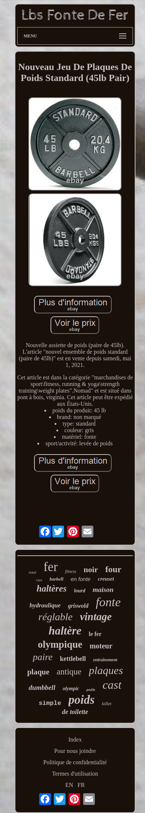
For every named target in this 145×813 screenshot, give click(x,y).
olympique (60, 644)
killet (106, 703)
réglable (55, 616)
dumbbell (42, 687)
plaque (38, 671)
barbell (56, 579)
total (32, 572)
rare (39, 580)
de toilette (75, 711)
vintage (96, 616)
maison (103, 589)
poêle (90, 689)
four (113, 569)
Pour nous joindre (75, 751)
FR (81, 785)
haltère (65, 630)
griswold (78, 606)
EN (69, 785)
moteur (101, 646)
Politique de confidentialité (75, 762)
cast (112, 684)
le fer (95, 634)
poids (81, 699)
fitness (71, 571)
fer (51, 567)
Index (75, 739)
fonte (108, 602)
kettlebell (73, 658)
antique (69, 671)
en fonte (80, 579)
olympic (71, 688)
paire (43, 657)
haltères (52, 588)
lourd (79, 590)
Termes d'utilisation (75, 773)
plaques (106, 670)
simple (50, 703)
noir (90, 569)
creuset (106, 579)
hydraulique (44, 605)
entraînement (105, 659)
